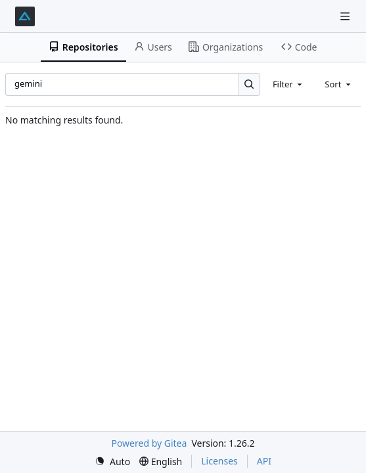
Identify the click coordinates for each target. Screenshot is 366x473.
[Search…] (249, 84)
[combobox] (288, 84)
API (264, 461)
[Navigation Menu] (346, 16)
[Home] (25, 16)
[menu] (112, 461)
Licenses (219, 461)
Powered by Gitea (149, 443)
